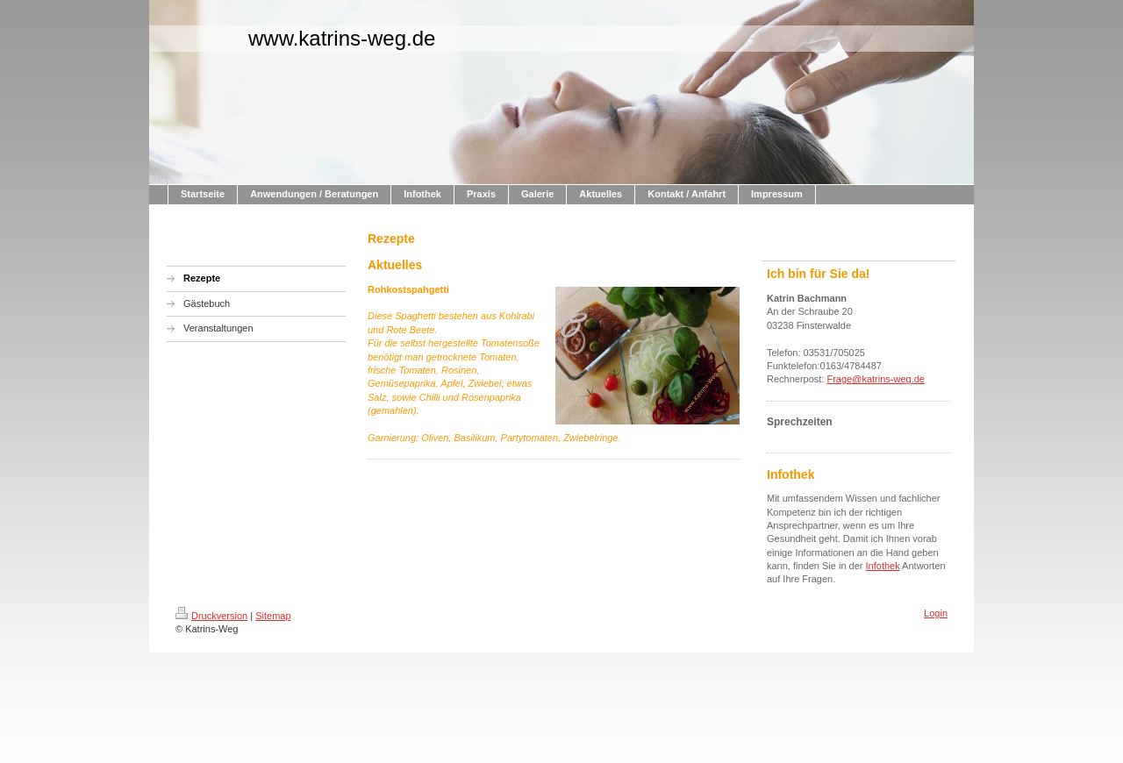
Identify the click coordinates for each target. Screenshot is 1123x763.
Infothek (883, 565)
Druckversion (211, 615)
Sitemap (272, 615)
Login (936, 613)
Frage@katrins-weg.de (875, 379)
